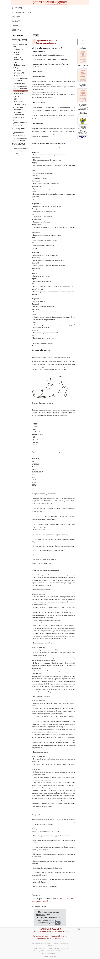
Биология (17, 54)
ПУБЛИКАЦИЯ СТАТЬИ (21, 12)
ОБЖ (15, 99)
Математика (18, 91)
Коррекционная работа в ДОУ (20, 139)
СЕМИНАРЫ (17, 25)
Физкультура (18, 117)
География (17, 57)
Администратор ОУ (20, 45)
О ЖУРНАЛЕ (17, 8)
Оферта (59, 938)
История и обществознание (20, 76)
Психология (18, 101)
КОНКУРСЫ (17, 21)
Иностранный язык (19, 61)
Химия (16, 120)
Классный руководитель (19, 82)
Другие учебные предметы (20, 123)
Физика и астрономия (18, 113)
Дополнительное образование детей (20, 151)
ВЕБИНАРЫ (17, 30)
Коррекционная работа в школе (20, 87)
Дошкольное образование (19, 134)
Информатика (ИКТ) (19, 66)
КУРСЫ (66, 931)
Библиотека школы (18, 50)
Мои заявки (83, 41)
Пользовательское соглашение (46, 936)
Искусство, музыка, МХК (18, 71)
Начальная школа (18, 95)
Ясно (58, 923)
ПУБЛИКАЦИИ (45, 929)
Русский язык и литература (19, 105)
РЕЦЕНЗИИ (16, 17)
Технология (18, 109)
